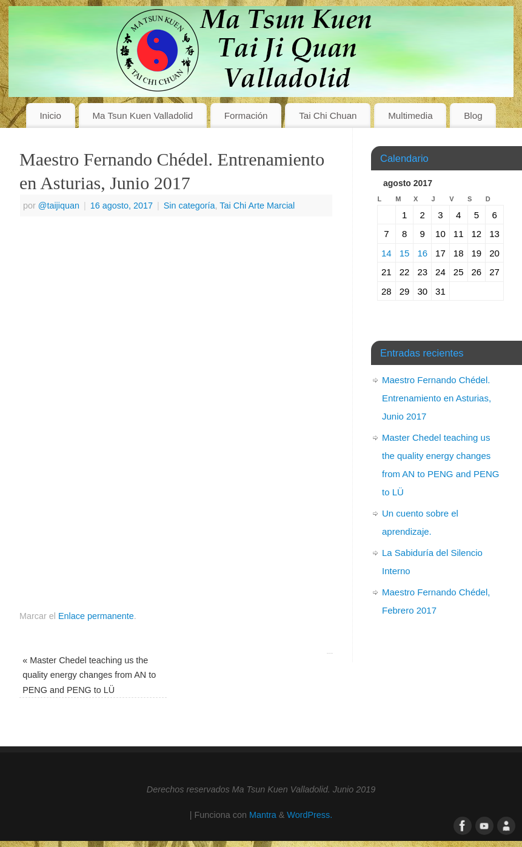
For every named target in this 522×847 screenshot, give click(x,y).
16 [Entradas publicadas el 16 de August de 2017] (422, 253)
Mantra (262, 815)
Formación (246, 115)
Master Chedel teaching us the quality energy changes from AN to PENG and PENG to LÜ (89, 675)
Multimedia (410, 115)
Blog (473, 115)
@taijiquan (58, 205)
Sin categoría (189, 205)
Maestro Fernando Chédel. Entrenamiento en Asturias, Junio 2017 (436, 398)
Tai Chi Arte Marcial (257, 205)
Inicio (50, 115)
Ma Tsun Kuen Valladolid (142, 115)
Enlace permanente (96, 616)
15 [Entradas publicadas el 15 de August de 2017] (405, 253)
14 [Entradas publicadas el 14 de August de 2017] (386, 253)
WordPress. (309, 815)
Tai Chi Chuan (327, 115)
